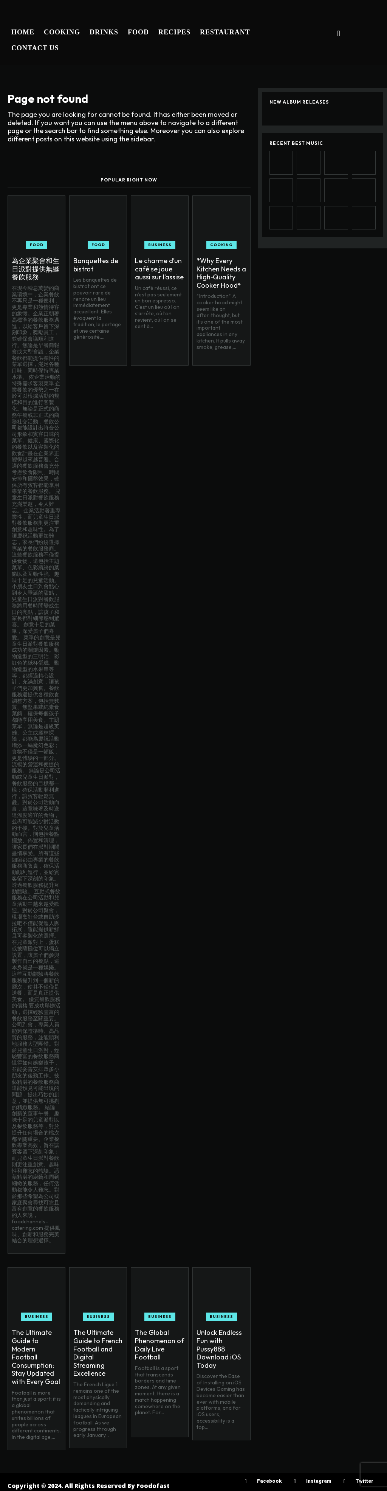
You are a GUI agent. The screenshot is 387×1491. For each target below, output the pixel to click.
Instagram (318, 1481)
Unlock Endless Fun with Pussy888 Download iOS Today (219, 1348)
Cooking (221, 244)
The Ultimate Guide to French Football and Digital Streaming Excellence (97, 1353)
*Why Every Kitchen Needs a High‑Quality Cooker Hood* (221, 273)
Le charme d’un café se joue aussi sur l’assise (159, 268)
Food (36, 244)
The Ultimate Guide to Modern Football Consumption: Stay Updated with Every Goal (36, 1357)
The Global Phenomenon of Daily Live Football (159, 1344)
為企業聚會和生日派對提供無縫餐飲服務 (35, 268)
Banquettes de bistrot (95, 264)
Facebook (269, 1481)
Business (160, 244)
